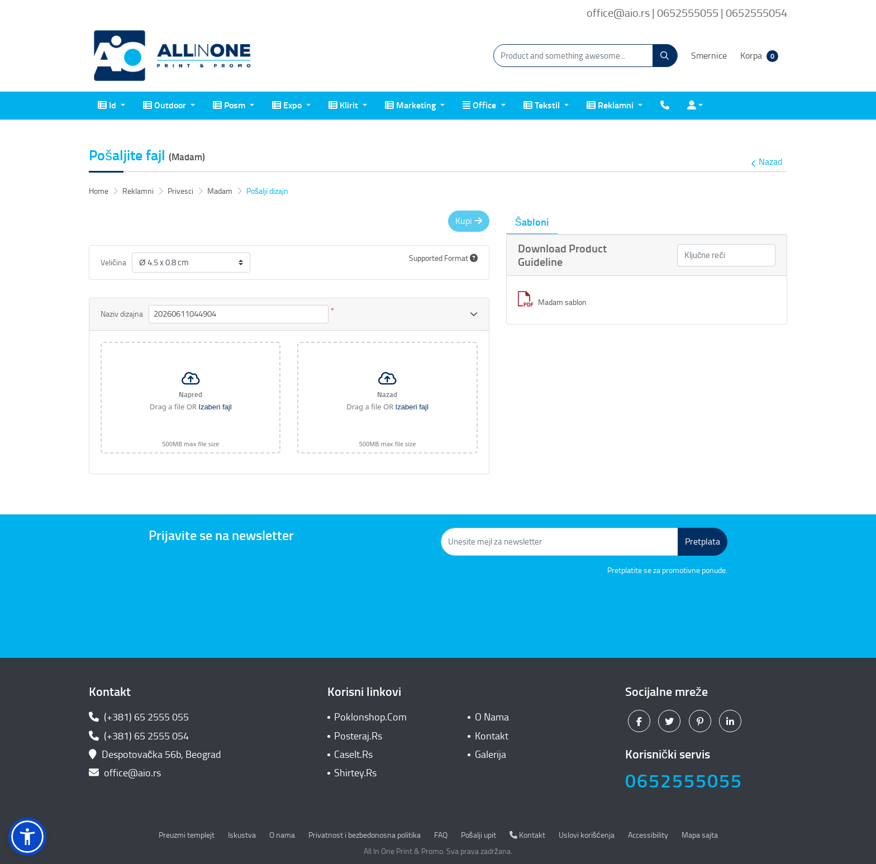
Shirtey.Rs (355, 773)
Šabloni (532, 222)
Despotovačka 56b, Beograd (156, 754)
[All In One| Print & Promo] (172, 56)
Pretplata (702, 541)
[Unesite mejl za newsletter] (559, 542)
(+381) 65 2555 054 (139, 736)
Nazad (766, 162)
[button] (27, 836)
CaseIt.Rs (353, 754)
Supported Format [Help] (443, 258)
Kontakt (491, 736)
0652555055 (683, 781)
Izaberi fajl (214, 406)
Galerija (490, 754)
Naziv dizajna (122, 314)
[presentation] (642, 607)
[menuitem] (111, 106)
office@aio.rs (125, 773)
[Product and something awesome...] (585, 55)
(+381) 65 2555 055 (139, 717)
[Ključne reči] (726, 255)
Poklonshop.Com (370, 717)
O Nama (492, 717)
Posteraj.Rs (358, 736)
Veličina (113, 263)
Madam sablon (552, 302)
